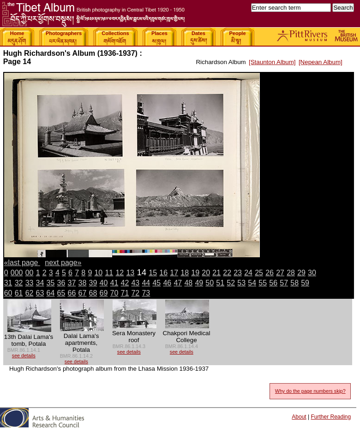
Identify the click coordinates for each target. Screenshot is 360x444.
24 (248, 273)
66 (72, 293)
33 (29, 283)
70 (114, 293)
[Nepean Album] (320, 62)
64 (51, 293)
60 (8, 293)
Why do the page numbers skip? (310, 391)
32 (19, 283)
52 (231, 283)
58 (294, 283)
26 (269, 273)
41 (114, 283)
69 (104, 293)
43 (135, 283)
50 (209, 283)
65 (61, 293)
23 (238, 273)
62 (29, 293)
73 (146, 293)
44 (146, 283)
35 (51, 283)
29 (301, 273)
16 (163, 273)
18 (184, 273)
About (299, 417)
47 (178, 283)
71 (124, 293)
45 (156, 283)
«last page (22, 262)
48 (188, 283)
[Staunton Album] (272, 62)
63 (40, 293)
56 (273, 283)
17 (174, 273)
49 (199, 283)
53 (241, 283)
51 (220, 283)
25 (259, 273)
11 (109, 273)
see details (24, 355)
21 (216, 273)
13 (130, 273)
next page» (63, 262)
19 (195, 273)
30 (312, 273)
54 (252, 283)
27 (280, 273)
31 (8, 283)
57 (284, 283)
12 (119, 273)
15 (153, 273)
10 (98, 273)
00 (29, 273)
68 (93, 293)
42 (124, 283)
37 (72, 283)
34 (40, 283)
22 (227, 273)
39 (93, 283)
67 (82, 293)
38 (82, 283)
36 (61, 283)
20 (206, 273)
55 (262, 283)
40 (104, 283)
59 (305, 283)
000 (17, 273)
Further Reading (331, 417)
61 (19, 293)
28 (291, 273)
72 (135, 293)
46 (167, 283)
